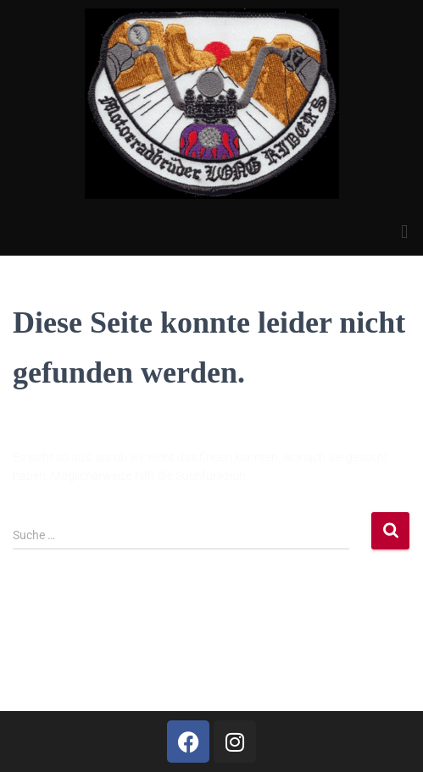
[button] (405, 231)
